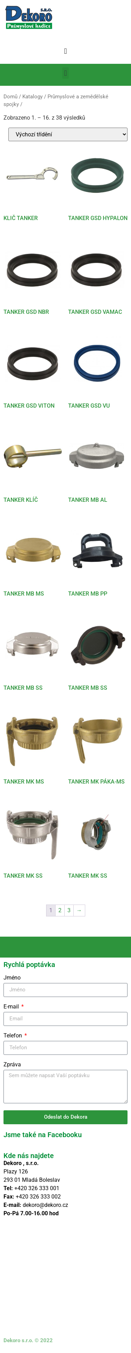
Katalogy (32, 96)
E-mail (11, 1007)
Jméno (12, 978)
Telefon (13, 1036)
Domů (10, 96)
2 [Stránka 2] (59, 910)
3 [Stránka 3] (69, 910)
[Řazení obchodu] (68, 134)
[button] (65, 51)
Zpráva (12, 1065)
